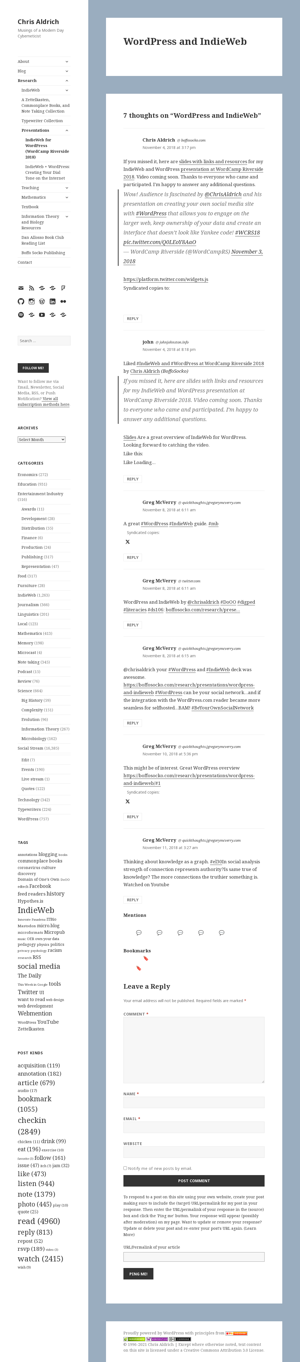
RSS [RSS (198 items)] (37, 957)
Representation (36, 566)
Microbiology (34, 738)
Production (32, 547)
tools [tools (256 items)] (55, 983)
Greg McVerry (159, 502)
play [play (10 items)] (60, 1205)
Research (27, 80)
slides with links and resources (213, 161)
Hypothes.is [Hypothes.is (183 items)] (30, 901)
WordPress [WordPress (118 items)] (27, 1022)
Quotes (28, 788)
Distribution (33, 528)
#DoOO (228, 602)
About (23, 61)
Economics (28, 474)
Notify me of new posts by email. (160, 1168)
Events (28, 769)
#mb (213, 523)
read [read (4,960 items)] (39, 1221)
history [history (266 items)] (56, 893)
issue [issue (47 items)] (28, 1165)
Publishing (32, 556)
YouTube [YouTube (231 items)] (48, 1021)
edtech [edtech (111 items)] (23, 886)
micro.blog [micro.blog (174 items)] (48, 926)
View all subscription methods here (43, 401)
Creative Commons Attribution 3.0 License (223, 1350)
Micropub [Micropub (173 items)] (54, 932)
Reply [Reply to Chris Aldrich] (132, 318)
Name (131, 1093)
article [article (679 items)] (36, 1082)
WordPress (28, 818)
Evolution (31, 719)
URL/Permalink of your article (151, 1247)
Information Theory (40, 729)
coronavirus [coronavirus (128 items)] (29, 867)
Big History (32, 700)
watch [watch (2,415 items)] (40, 1259)
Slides (129, 437)
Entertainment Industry (40, 493)
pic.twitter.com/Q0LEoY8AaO (159, 242)
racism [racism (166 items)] (55, 950)
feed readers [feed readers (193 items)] (32, 894)
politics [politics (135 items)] (57, 944)
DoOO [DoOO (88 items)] (65, 880)
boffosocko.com (193, 140)
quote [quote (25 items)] (28, 1212)
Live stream (33, 779)
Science (25, 690)
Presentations (35, 130)
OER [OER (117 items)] (30, 938)
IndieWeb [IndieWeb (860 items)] (36, 910)
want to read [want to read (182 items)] (31, 999)
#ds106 (155, 609)
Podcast (25, 671)
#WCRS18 (247, 232)
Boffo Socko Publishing (43, 252)
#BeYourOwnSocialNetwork (223, 708)
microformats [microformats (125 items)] (30, 932)
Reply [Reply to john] (132, 479)
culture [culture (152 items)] (48, 867)
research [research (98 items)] (25, 958)
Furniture (27, 585)
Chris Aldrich (38, 21)
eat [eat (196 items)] (29, 1149)
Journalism (28, 604)
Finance (29, 537)
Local (23, 623)
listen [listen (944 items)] (36, 1183)
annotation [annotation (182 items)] (39, 1073)
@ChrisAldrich (223, 194)
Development (34, 518)
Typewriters (29, 809)
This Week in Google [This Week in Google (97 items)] (33, 984)
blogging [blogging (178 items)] (47, 854)
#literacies (135, 609)
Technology (29, 799)
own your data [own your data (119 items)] (47, 938)
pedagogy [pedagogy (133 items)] (27, 944)
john (148, 342)
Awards (29, 509)
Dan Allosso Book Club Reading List (43, 240)
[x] (127, 541)
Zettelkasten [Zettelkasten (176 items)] (31, 1029)
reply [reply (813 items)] (35, 1232)
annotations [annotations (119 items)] (27, 854)
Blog (22, 71)
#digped (246, 602)
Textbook (30, 206)
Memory (25, 642)
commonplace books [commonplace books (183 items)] (40, 861)
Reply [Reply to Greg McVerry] (132, 557)
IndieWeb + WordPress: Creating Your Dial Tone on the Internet (47, 172)
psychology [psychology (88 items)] (39, 951)
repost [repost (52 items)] (30, 1241)
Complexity (32, 709)
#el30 (216, 861)
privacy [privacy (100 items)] (24, 951)
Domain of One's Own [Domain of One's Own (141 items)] (38, 879)
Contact (25, 262)
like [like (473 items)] (32, 1173)
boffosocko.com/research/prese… (203, 609)
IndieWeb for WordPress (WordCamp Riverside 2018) (47, 148)
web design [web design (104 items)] (55, 999)
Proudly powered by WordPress (154, 1332)
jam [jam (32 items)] (60, 1166)
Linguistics (28, 614)
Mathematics (34, 197)
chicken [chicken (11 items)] (29, 1141)
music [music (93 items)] (22, 939)
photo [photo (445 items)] (35, 1204)
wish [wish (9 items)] (24, 1267)
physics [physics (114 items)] (43, 944)
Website (132, 1143)
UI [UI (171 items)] (41, 993)
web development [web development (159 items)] (35, 1006)
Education (27, 484)
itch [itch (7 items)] (45, 1166)
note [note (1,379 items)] (36, 1194)
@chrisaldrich (203, 602)
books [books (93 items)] (63, 855)
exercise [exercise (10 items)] (53, 1149)
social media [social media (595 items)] (39, 966)
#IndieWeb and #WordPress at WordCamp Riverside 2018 (200, 363)
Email (131, 1118)
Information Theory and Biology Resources (40, 222)
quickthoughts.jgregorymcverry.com (211, 502)
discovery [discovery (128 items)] (27, 873)
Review (24, 681)
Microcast (27, 652)
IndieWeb (31, 90)
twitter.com (191, 581)
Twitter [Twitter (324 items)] (28, 992)
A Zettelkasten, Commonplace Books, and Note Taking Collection (46, 105)
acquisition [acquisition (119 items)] (39, 1065)
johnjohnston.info (174, 342)
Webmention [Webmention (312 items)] (35, 1013)
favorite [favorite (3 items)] (26, 1159)
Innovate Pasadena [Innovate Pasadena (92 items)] (32, 919)
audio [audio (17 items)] (27, 1090)
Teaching (30, 187)
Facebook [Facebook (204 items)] (40, 886)
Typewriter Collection (42, 120)
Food (22, 576)
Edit (25, 759)
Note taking (29, 662)
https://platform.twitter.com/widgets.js (165, 279)
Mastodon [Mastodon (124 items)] (27, 925)
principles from (221, 1332)
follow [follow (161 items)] (50, 1157)
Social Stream (30, 748)
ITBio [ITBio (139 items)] (51, 919)
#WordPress (151, 213)
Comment (136, 1014)
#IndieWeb (181, 523)
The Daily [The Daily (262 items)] (29, 975)
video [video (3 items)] (52, 1250)
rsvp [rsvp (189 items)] (31, 1248)
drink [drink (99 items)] (53, 1141)
